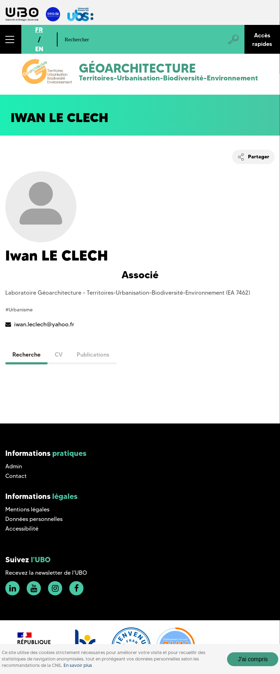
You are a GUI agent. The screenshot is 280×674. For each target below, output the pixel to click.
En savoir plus (78, 665)
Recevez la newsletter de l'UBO (46, 572)
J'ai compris (253, 659)
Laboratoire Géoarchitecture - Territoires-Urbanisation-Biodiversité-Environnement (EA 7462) (127, 292)
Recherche (26, 354)
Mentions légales (27, 509)
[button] (10, 39)
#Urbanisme (19, 309)
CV (59, 354)
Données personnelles (34, 519)
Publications (93, 354)
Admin (13, 466)
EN (39, 49)
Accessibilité (21, 528)
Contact (16, 476)
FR (39, 30)
